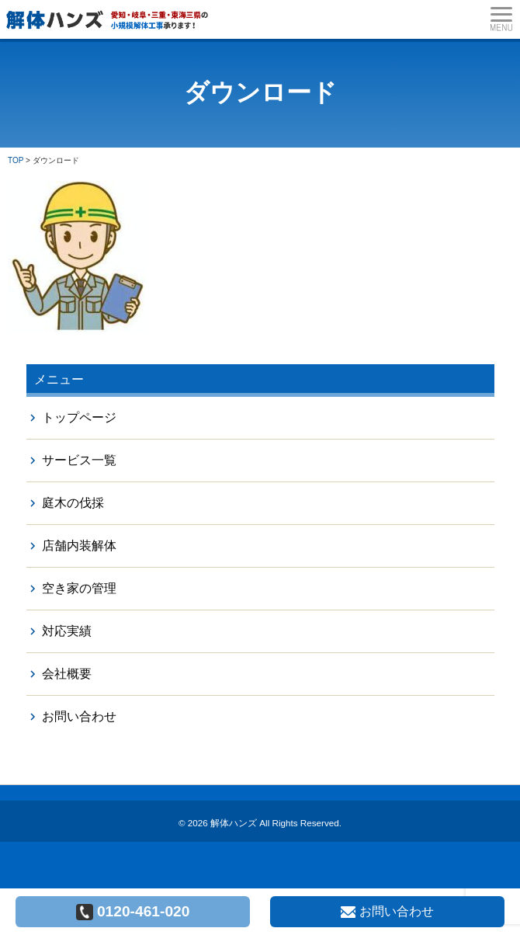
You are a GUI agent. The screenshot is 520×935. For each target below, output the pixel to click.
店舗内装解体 (79, 545)
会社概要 (67, 673)
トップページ (79, 417)
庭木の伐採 (73, 502)
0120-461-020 (133, 911)
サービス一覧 (79, 460)
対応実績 (67, 631)
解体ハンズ (233, 823)
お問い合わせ (79, 716)
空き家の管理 (79, 588)
